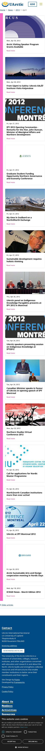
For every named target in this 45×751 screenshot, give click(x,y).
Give (32, 4)
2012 (18, 10)
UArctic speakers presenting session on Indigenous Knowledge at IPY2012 (25, 347)
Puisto (17, 679)
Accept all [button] (11, 741)
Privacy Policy (7, 687)
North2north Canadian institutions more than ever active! (24, 493)
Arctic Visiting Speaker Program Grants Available (23, 45)
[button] (22, 747)
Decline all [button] (33, 741)
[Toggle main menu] (41, 4)
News (10, 10)
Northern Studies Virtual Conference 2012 (19, 433)
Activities (9, 710)
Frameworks (19, 682)
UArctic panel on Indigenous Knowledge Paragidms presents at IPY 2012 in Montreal (24, 303)
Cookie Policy (7, 691)
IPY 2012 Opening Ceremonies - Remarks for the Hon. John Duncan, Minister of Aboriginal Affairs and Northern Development (25, 131)
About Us (7, 701)
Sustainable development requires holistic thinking (24, 260)
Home (2, 10)
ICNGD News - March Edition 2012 (24, 592)
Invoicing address (9, 645)
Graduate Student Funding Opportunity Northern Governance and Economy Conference (24, 176)
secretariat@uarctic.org (13, 651)
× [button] (42, 718)
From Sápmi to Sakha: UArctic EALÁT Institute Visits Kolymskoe (25, 87)
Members (7, 706)
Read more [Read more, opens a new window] (24, 727)
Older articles (6, 605)
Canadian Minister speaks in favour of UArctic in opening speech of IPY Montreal (25, 390)
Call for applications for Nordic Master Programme (22, 474)
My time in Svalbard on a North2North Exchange (19, 218)
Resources (8, 714)
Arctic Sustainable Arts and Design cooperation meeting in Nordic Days (25, 574)
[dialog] (22, 733)
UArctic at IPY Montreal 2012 (21, 534)
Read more (11, 51)
